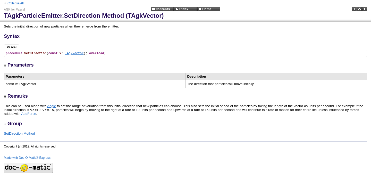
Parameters (19, 65)
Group (13, 123)
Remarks (16, 96)
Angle (51, 106)
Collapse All (15, 3)
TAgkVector (74, 53)
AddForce (28, 114)
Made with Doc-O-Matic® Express (27, 158)
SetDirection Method (19, 133)
